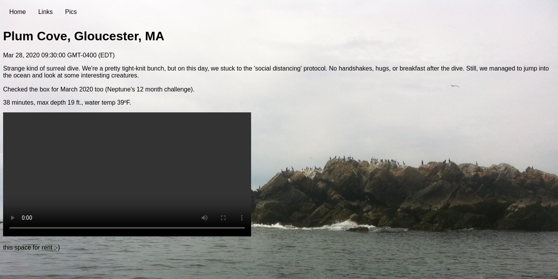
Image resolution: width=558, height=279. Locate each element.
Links (45, 12)
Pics (71, 12)
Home (17, 12)
